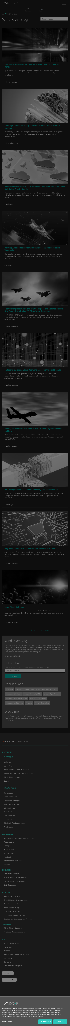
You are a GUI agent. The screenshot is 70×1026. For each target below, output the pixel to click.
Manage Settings (7, 1023)
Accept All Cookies (45, 1024)
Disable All (60, 1024)
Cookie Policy (11, 1018)
